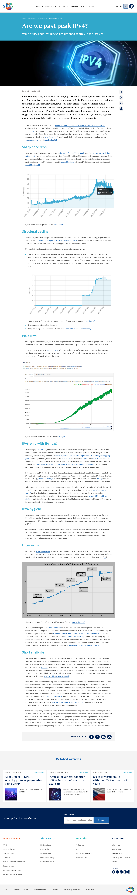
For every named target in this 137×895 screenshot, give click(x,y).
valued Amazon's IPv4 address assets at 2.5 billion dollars (76, 634)
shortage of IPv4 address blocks (72, 153)
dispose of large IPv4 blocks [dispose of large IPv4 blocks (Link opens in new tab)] (55, 676)
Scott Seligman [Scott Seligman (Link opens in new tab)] (42, 551)
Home (24, 18)
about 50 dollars (67, 162)
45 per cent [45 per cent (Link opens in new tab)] (51, 350)
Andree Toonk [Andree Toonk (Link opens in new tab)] (53, 628)
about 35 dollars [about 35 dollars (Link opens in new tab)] (31, 165)
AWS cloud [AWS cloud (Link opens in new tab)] (48, 137)
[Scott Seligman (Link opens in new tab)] (78, 622)
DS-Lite (95, 459)
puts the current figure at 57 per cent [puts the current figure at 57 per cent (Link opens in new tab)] (66, 702)
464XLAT (91, 464)
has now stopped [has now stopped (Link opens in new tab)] (53, 697)
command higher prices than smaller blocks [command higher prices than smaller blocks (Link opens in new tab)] (57, 241)
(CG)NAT (84, 459)
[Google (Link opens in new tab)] (63, 437)
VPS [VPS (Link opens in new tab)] (32, 131)
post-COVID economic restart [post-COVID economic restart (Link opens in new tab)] (78, 329)
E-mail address (69, 814)
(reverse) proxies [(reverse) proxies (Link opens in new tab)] (44, 479)
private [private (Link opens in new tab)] (92, 496)
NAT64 (75, 464)
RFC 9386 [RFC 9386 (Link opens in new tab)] (40, 450)
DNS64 (81, 464)
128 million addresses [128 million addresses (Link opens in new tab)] (72, 637)
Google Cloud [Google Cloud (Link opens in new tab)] (49, 140)
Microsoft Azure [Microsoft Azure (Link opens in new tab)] (31, 140)
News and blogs (42, 18)
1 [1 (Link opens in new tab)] (101, 634)
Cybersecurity (32, 18)
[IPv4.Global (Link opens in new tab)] (59, 225)
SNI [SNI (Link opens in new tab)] (98, 479)
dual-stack (66, 459)
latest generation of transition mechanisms (53, 464)
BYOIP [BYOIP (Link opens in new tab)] (43, 667)
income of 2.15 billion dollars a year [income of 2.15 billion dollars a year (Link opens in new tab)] (83, 646)
